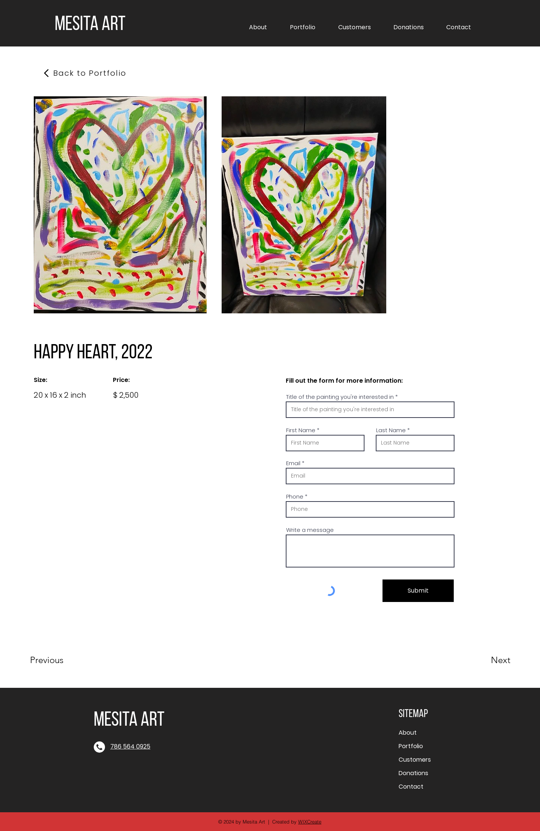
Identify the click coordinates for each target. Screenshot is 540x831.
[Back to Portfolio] (90, 73)
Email (293, 463)
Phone (294, 496)
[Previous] (57, 660)
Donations (413, 773)
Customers (415, 759)
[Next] (485, 660)
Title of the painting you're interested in (340, 397)
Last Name (391, 430)
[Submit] (418, 590)
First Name (300, 430)
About (408, 732)
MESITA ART (90, 25)
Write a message (310, 530)
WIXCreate (309, 822)
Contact (411, 786)
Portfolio (411, 746)
